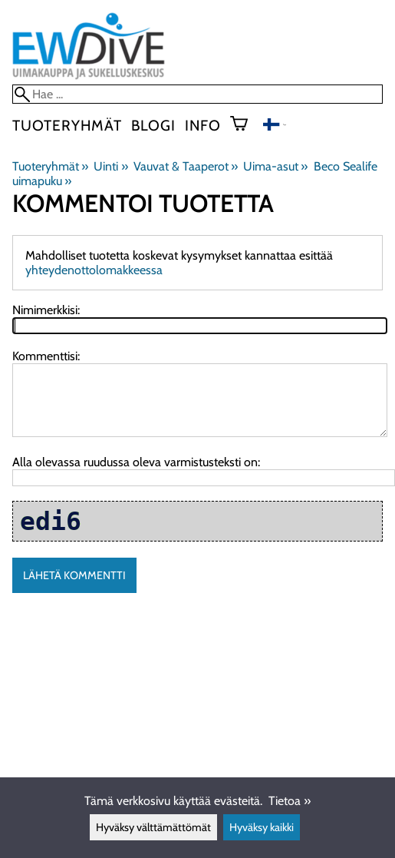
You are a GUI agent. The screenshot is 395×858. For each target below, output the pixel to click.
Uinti (110, 166)
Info (203, 125)
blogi (153, 125)
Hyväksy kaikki (261, 827)
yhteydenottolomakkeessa (94, 270)
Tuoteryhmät (67, 125)
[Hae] (197, 94)
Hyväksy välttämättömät (153, 827)
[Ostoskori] (245, 125)
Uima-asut (275, 166)
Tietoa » (289, 800)
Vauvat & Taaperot (185, 166)
